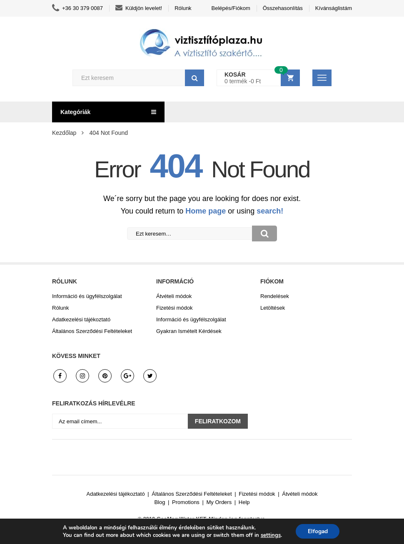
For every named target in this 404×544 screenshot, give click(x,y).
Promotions (186, 502)
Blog (159, 502)
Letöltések (272, 308)
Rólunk (183, 8)
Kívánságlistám (333, 8)
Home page (205, 211)
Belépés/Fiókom (231, 8)
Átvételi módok (174, 296)
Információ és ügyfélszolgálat (87, 296)
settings (270, 535)
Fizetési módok (174, 308)
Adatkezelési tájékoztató (81, 319)
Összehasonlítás (283, 8)
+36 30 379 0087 (77, 8)
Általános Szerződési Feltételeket (92, 331)
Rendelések (274, 296)
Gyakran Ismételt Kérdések (189, 331)
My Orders (219, 502)
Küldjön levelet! (138, 8)
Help (244, 502)
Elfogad (317, 531)
